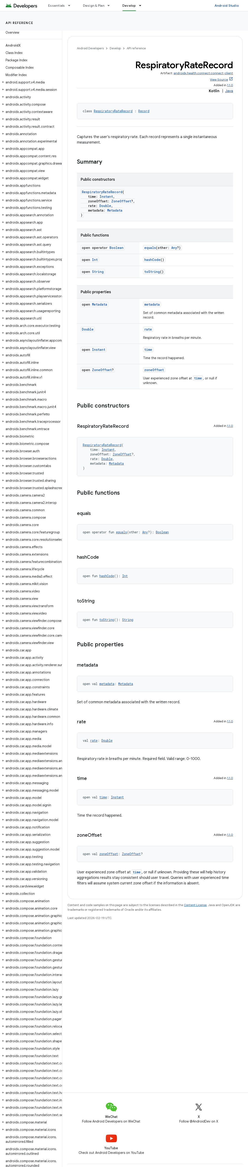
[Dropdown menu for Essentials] (71, 5)
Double (105, 206)
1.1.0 (230, 85)
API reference (19, 23)
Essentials (56, 5)
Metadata (114, 210)
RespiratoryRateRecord (113, 111)
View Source (219, 80)
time (148, 349)
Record (143, 111)
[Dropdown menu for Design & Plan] (110, 5)
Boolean (116, 247)
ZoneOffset (121, 201)
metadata (152, 304)
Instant (106, 196)
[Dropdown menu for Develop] (142, 5)
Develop (115, 48)
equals (150, 247)
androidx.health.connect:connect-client (203, 73)
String (98, 271)
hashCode (152, 259)
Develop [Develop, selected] (129, 5)
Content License (195, 905)
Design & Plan (93, 5)
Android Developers (90, 48)
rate (148, 329)
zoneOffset (154, 370)
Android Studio (227, 5)
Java (229, 91)
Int (95, 259)
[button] (30, 82)
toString (152, 271)
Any (174, 247)
